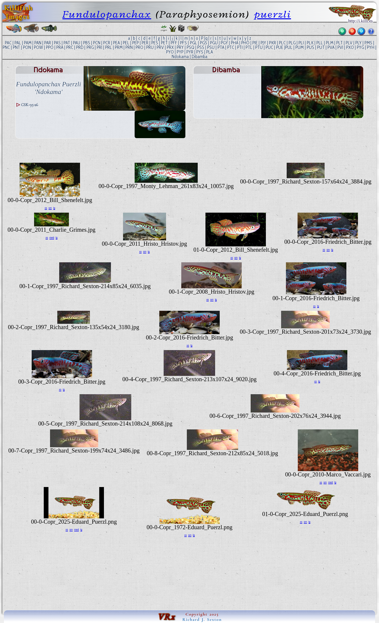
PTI (240, 47)
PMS (368, 43)
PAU (76, 43)
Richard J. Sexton (202, 619)
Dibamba (199, 56)
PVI (340, 47)
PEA (116, 43)
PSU (211, 47)
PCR (106, 43)
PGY (224, 43)
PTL (249, 47)
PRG (90, 47)
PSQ (190, 47)
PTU (259, 47)
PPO (49, 47)
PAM (27, 43)
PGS (203, 43)
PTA (221, 47)
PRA (59, 47)
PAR (47, 43)
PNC (6, 47)
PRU (150, 47)
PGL (193, 43)
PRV (160, 47)
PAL (18, 43)
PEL (126, 43)
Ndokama (180, 56)
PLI (301, 43)
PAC (8, 43)
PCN (96, 43)
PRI (99, 47)
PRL (108, 47)
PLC (282, 43)
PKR (272, 43)
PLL (319, 43)
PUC (269, 47)
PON (27, 47)
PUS (310, 47)
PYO (170, 52)
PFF (174, 43)
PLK (310, 43)
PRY (180, 47)
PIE (255, 43)
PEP (135, 43)
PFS (183, 43)
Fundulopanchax (106, 14)
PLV (349, 43)
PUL (288, 47)
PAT (67, 43)
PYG (360, 47)
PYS (199, 52)
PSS (200, 47)
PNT (16, 47)
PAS (57, 43)
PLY (358, 43)
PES (154, 43)
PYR (189, 52)
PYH (370, 47)
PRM (119, 47)
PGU (214, 43)
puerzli (272, 14)
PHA (234, 43)
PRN (129, 47)
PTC (230, 47)
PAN (37, 43)
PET (164, 43)
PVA (331, 47)
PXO (350, 47)
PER (145, 43)
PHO (245, 43)
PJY (263, 43)
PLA (209, 52)
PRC (69, 47)
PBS (86, 43)
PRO (139, 47)
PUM (299, 47)
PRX (170, 47)
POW (38, 47)
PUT (321, 47)
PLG (292, 43)
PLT (339, 43)
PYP (180, 52)
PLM (329, 43)
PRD (79, 47)
